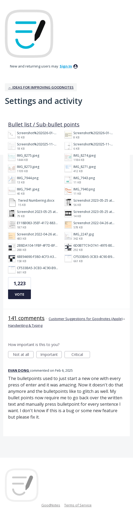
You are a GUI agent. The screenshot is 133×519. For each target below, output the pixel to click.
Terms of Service (78, 505)
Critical (80, 355)
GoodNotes (50, 505)
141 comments (26, 318)
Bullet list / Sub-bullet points (44, 124)
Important (51, 355)
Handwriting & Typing (25, 325)
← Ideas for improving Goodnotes (41, 87)
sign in (66, 66)
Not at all (23, 355)
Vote (19, 294)
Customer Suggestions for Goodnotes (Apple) (86, 318)
